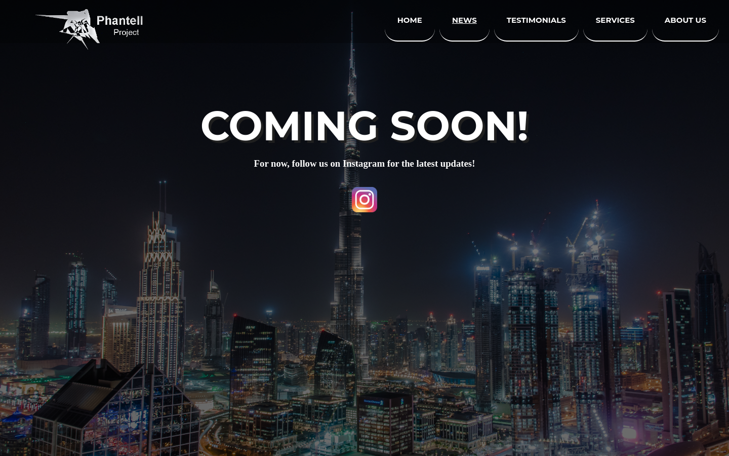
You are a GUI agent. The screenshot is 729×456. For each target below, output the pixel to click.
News (464, 20)
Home (409, 20)
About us (685, 20)
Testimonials (536, 20)
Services (615, 20)
